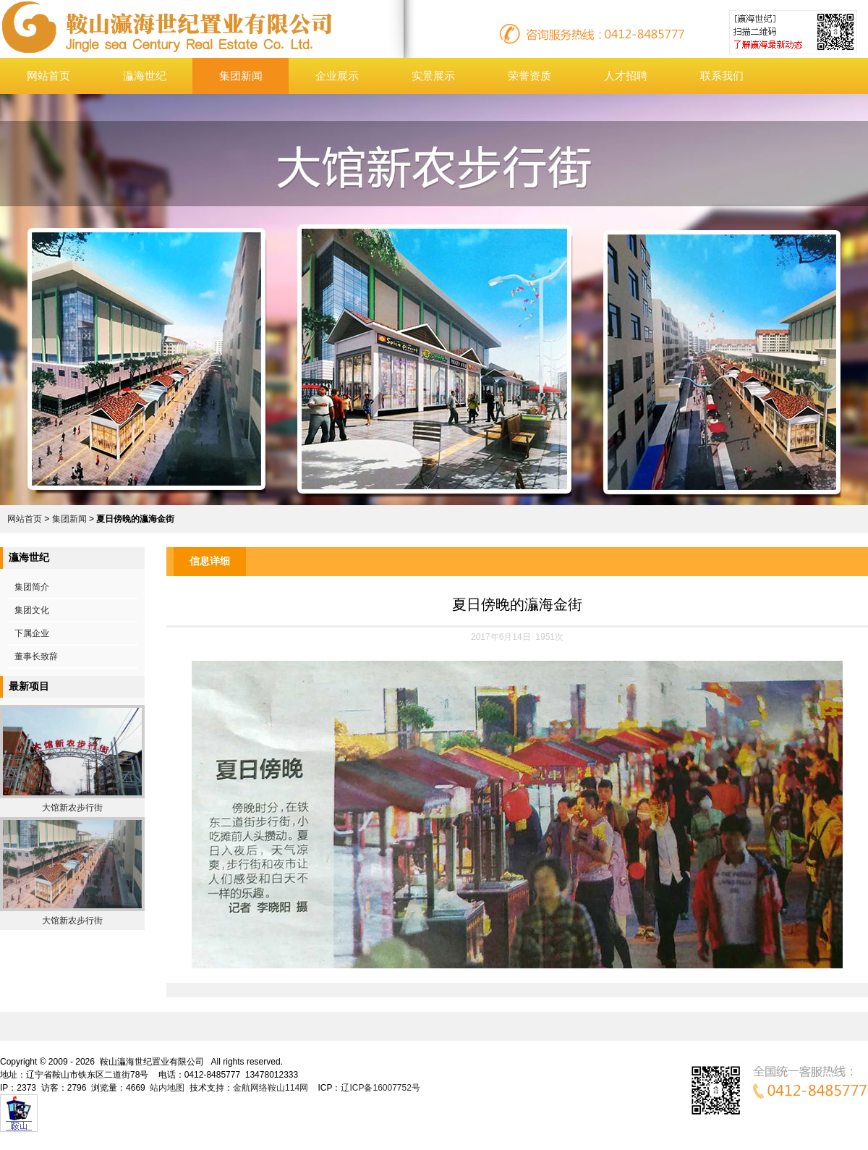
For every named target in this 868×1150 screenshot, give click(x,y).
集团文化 (31, 610)
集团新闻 (241, 75)
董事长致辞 (36, 656)
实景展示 (433, 75)
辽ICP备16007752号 (380, 1088)
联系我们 (722, 75)
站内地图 (167, 1088)
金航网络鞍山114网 (270, 1088)
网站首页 (48, 75)
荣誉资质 (529, 75)
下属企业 (31, 633)
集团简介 (31, 587)
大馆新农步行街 (72, 808)
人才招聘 (625, 75)
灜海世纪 (144, 75)
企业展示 (337, 75)
